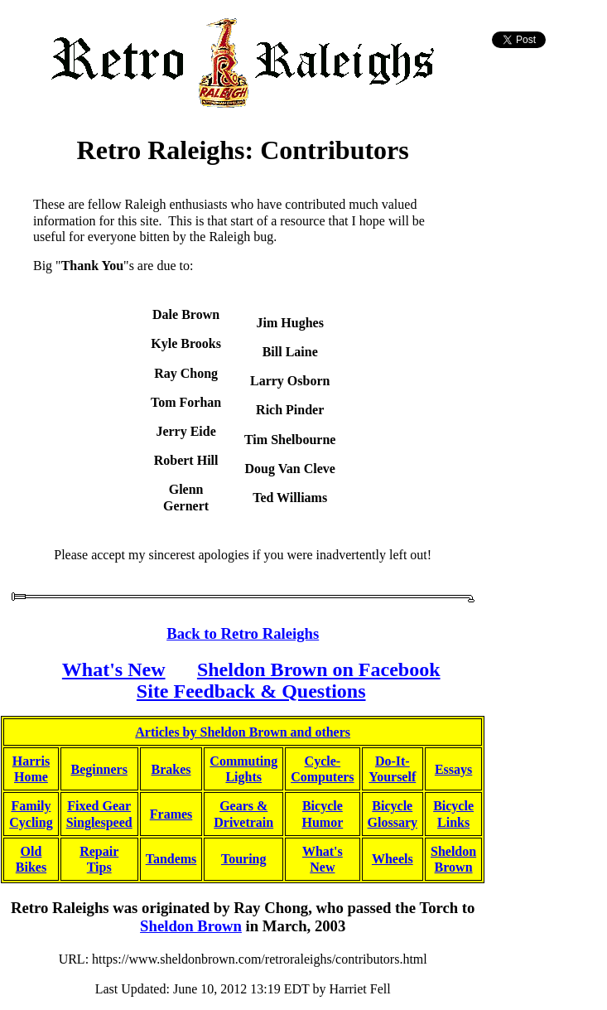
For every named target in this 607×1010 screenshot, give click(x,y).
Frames (171, 814)
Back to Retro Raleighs (242, 633)
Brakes (171, 769)
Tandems (171, 859)
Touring (244, 859)
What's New (114, 669)
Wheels (392, 859)
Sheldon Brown (191, 926)
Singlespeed (99, 822)
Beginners (98, 769)
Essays (453, 769)
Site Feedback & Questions (251, 691)
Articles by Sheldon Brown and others (242, 732)
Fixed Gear (99, 806)
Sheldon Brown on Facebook (319, 669)
